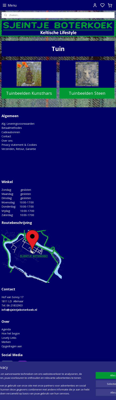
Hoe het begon (11, 333)
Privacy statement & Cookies (19, 145)
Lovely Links (9, 338)
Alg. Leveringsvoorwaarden (18, 123)
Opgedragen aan (12, 346)
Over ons (7, 140)
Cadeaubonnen (11, 132)
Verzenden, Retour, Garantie (19, 149)
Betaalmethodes (12, 128)
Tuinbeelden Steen (87, 93)
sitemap (73, 393)
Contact (6, 136)
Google (71, 374)
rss (80, 393)
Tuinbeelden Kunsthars (29, 93)
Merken (6, 342)
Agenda (6, 329)
